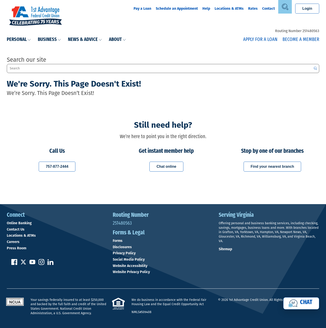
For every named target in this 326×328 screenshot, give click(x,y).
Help (206, 8)
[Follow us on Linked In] (50, 264)
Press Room (16, 248)
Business (49, 39)
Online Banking (19, 223)
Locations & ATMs (229, 8)
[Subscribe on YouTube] (32, 264)
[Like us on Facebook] (14, 264)
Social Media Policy (129, 259)
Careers (13, 242)
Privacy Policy (124, 253)
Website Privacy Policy (131, 272)
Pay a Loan (142, 8)
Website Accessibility (130, 266)
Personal (19, 39)
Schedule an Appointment (177, 8)
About (117, 39)
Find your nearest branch (272, 166)
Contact (268, 8)
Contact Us (15, 229)
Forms (117, 241)
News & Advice (85, 39)
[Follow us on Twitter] (23, 264)
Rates (253, 8)
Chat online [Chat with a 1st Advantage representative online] (166, 166)
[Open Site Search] (285, 7)
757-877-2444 (57, 166)
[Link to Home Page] (35, 16)
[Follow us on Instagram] (41, 264)
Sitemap (225, 249)
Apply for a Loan (260, 39)
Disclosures (122, 247)
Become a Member (301, 39)
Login (307, 8)
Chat (306, 302)
